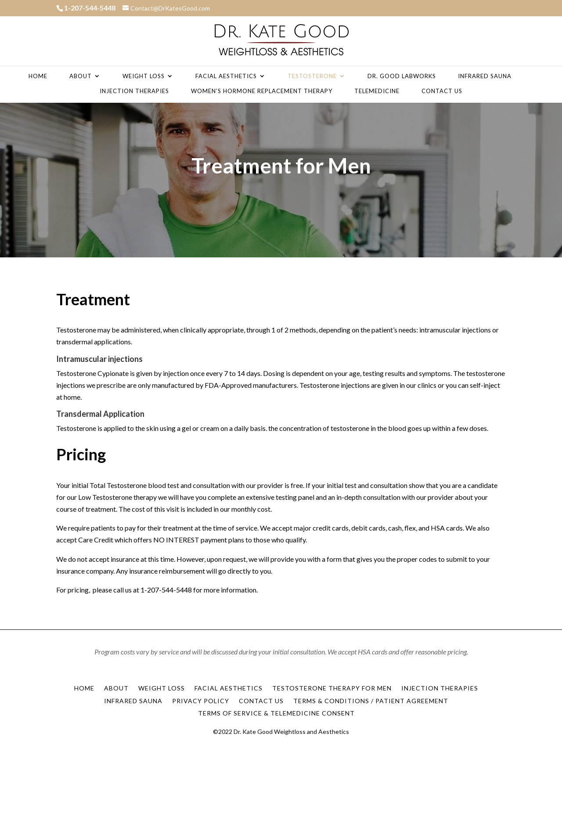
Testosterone (312, 76)
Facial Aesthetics (226, 76)
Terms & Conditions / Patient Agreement (370, 701)
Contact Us (442, 91)
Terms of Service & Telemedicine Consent (276, 713)
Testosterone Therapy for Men (332, 688)
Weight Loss (143, 76)
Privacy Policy (200, 701)
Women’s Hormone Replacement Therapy (261, 91)
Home (38, 76)
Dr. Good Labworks (401, 76)
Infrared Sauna (485, 76)
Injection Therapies (134, 91)
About (80, 76)
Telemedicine (377, 91)
